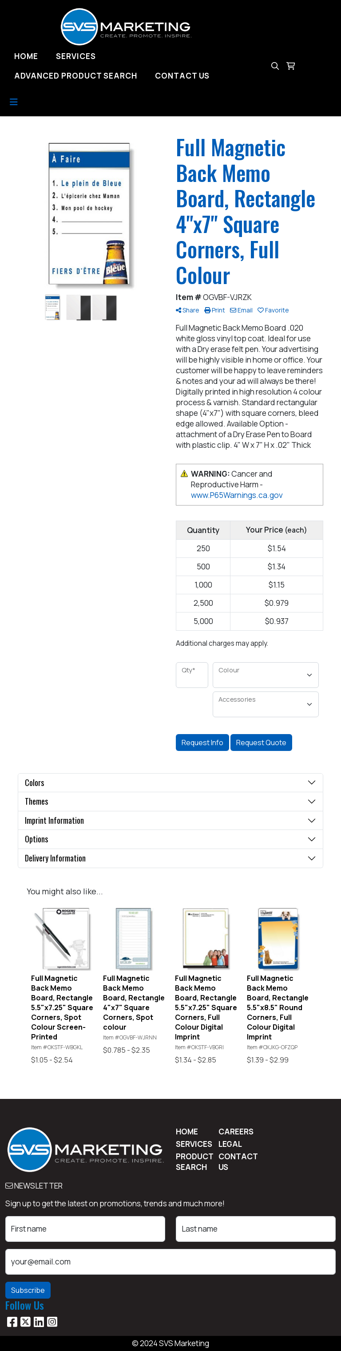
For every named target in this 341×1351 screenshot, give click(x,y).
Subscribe (28, 1290)
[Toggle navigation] (13, 102)
